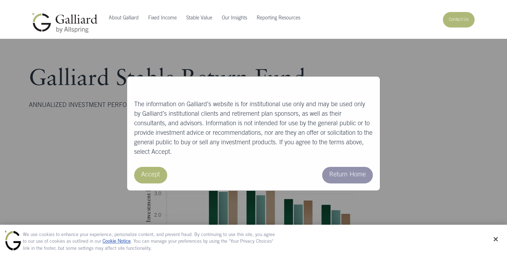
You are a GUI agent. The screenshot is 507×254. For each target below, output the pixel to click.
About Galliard (124, 18)
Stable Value (199, 18)
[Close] (495, 241)
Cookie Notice (116, 244)
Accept (150, 175)
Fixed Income (162, 18)
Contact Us (459, 20)
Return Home (347, 175)
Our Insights (234, 18)
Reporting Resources (278, 18)
